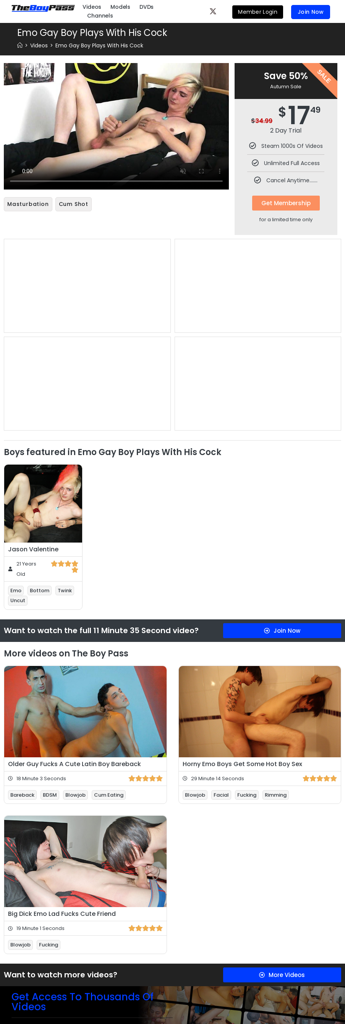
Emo (15, 589)
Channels (100, 15)
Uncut (17, 599)
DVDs (146, 6)
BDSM (50, 793)
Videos (92, 6)
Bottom (39, 589)
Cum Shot (73, 204)
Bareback (22, 793)
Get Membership (286, 203)
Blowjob (75, 793)
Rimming (276, 793)
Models (120, 6)
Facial (221, 793)
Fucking (246, 793)
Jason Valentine (33, 547)
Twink (65, 589)
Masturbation (28, 204)
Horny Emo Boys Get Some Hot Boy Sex (242, 762)
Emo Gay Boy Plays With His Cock (99, 45)
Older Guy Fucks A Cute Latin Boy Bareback (74, 762)
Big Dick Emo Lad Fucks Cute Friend (62, 912)
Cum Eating (108, 793)
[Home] (20, 45)
